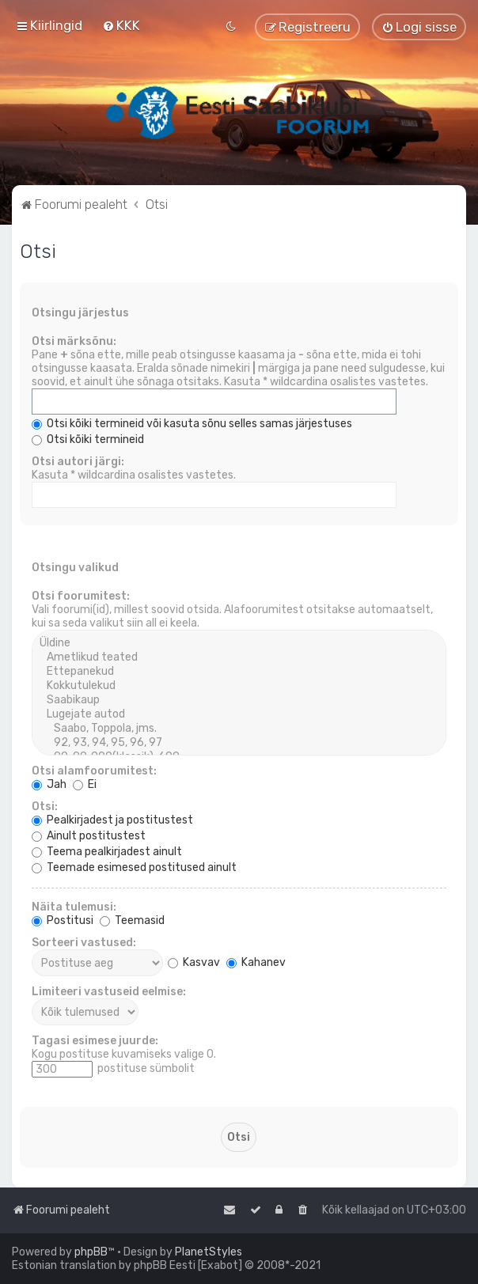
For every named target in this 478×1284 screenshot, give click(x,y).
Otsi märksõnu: (74, 341)
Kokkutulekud (239, 686)
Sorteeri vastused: (84, 942)
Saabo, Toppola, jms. (239, 729)
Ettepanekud (239, 672)
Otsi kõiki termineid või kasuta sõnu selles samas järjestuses (192, 423)
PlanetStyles (208, 1252)
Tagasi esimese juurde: (95, 1040)
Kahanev (256, 962)
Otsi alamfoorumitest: (94, 771)
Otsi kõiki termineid (88, 439)
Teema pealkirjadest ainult (107, 851)
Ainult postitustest (89, 836)
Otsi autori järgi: (78, 461)
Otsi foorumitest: (81, 596)
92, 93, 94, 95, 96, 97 (239, 743)
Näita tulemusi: (74, 907)
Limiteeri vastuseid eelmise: (109, 991)
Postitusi (62, 920)
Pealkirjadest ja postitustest (112, 820)
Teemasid (132, 920)
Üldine (239, 643)
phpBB (91, 1252)
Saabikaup (239, 700)
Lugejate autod (239, 714)
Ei (85, 784)
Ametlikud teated (239, 657)
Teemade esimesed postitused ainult (134, 867)
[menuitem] (121, 25)
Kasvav (194, 962)
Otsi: (45, 806)
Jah (49, 784)
